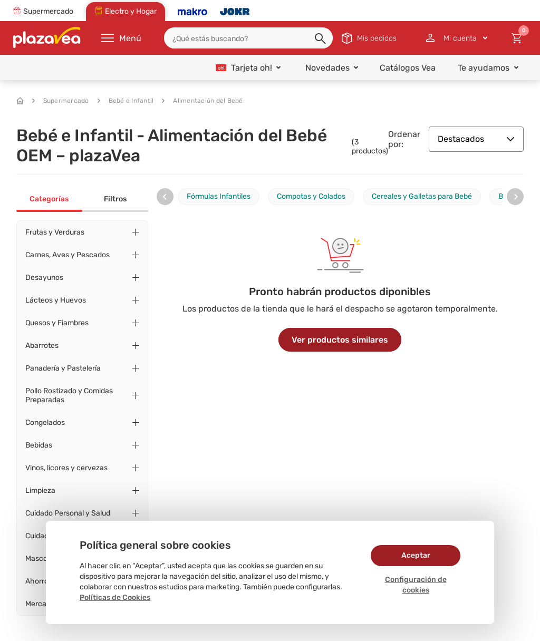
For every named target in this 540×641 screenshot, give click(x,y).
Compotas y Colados (311, 196)
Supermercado (60, 100)
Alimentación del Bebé (202, 100)
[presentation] (165, 196)
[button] (321, 39)
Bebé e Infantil (126, 100)
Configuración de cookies (416, 585)
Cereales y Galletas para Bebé (422, 196)
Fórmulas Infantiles (218, 196)
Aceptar (415, 555)
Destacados (476, 139)
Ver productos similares (340, 340)
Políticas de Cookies (115, 597)
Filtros (115, 199)
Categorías (49, 199)
